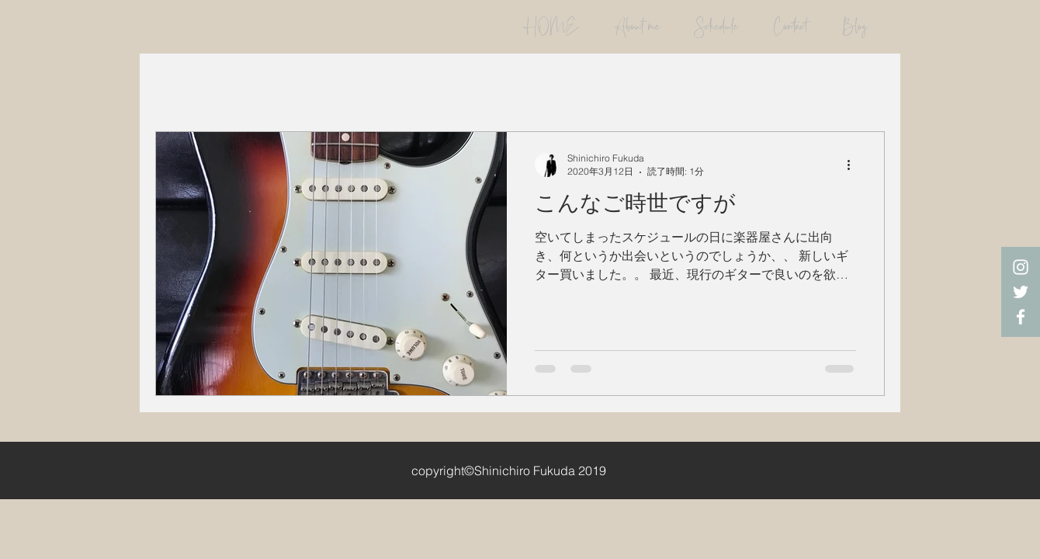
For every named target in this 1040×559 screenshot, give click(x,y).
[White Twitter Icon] (1021, 292)
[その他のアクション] (853, 164)
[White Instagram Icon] (1021, 267)
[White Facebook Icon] (1021, 317)
